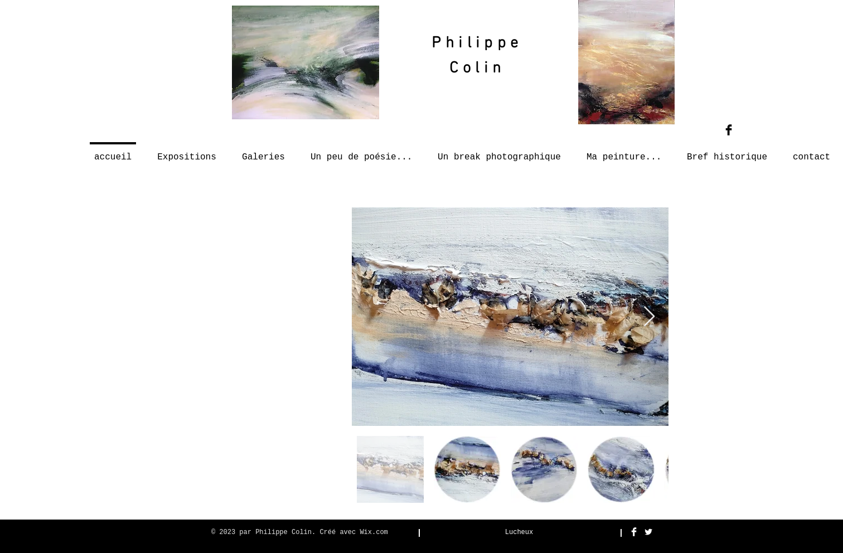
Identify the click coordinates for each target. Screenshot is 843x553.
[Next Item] (649, 317)
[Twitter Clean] (648, 531)
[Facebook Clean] (633, 531)
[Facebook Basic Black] (728, 129)
